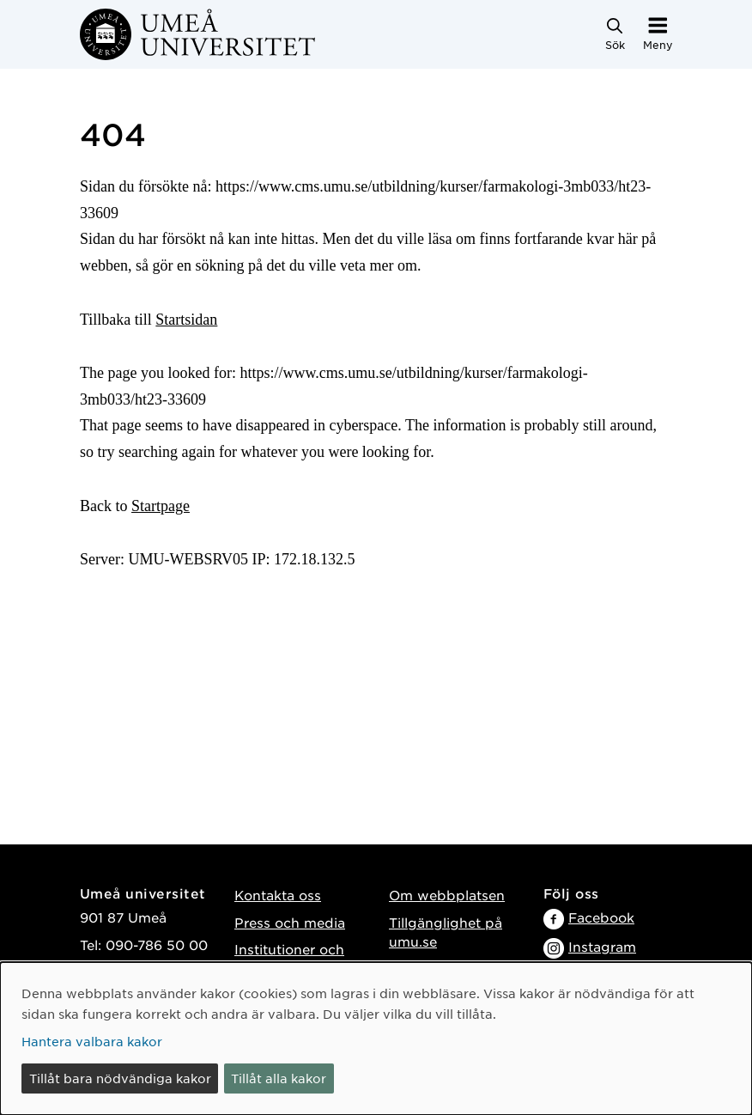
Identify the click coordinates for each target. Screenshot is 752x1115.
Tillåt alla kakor (278, 1078)
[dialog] (376, 1038)
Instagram (602, 946)
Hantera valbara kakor (91, 1041)
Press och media (289, 922)
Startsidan (186, 319)
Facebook (601, 917)
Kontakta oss (277, 895)
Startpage (160, 506)
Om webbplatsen (447, 895)
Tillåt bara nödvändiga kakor (120, 1078)
